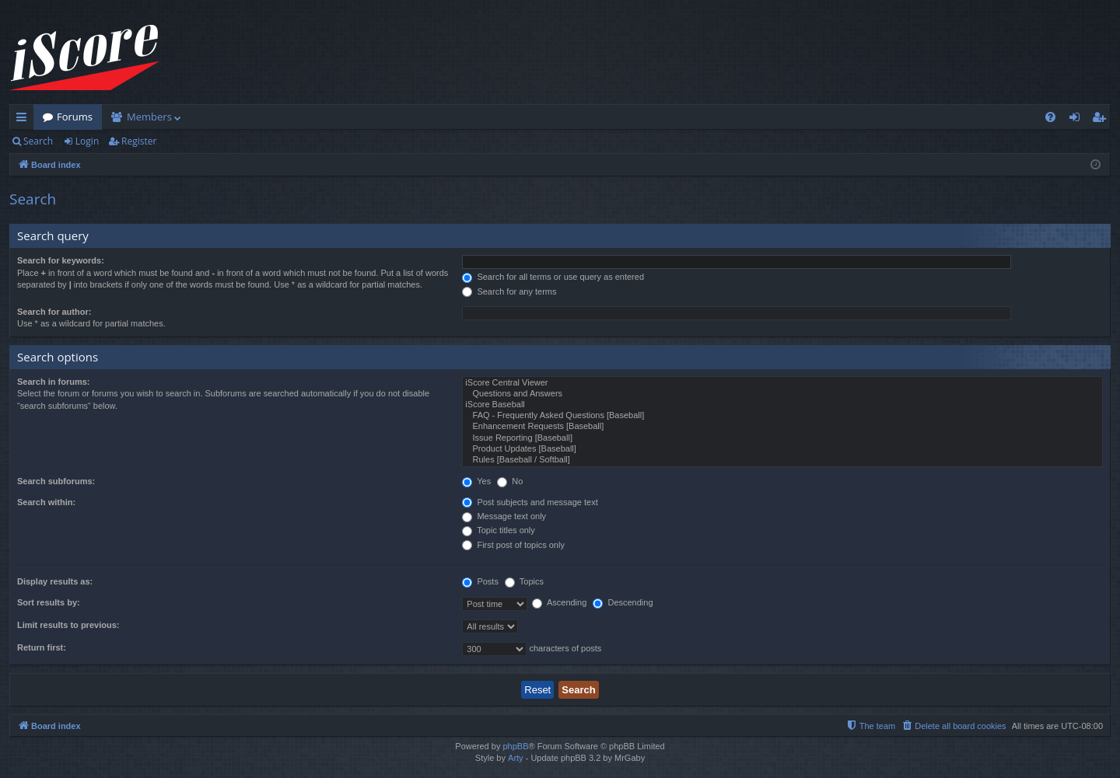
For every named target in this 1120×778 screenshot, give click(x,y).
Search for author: (54, 311)
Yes (476, 481)
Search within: (46, 502)
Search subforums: (56, 481)
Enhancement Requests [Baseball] (782, 426)
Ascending (559, 602)
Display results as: (55, 581)
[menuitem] (1050, 117)
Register (138, 141)
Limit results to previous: (68, 625)
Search (38, 141)
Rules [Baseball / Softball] (782, 460)
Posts (480, 581)
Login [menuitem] (1078, 120)
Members (149, 117)
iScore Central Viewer (782, 383)
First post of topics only (513, 544)
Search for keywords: (60, 260)
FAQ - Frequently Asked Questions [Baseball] (782, 415)
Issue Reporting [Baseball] (782, 438)
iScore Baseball (782, 404)
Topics (524, 581)
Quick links (24, 120)
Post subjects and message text (529, 502)
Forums (75, 117)
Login (87, 141)
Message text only (504, 516)
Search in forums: (53, 381)
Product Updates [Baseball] (782, 449)
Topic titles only (498, 530)
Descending (623, 602)
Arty (515, 757)
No (510, 481)
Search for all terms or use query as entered (553, 276)
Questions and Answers (782, 394)
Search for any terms (509, 291)
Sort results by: (48, 602)
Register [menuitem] (1102, 120)
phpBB (515, 746)
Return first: (41, 647)
